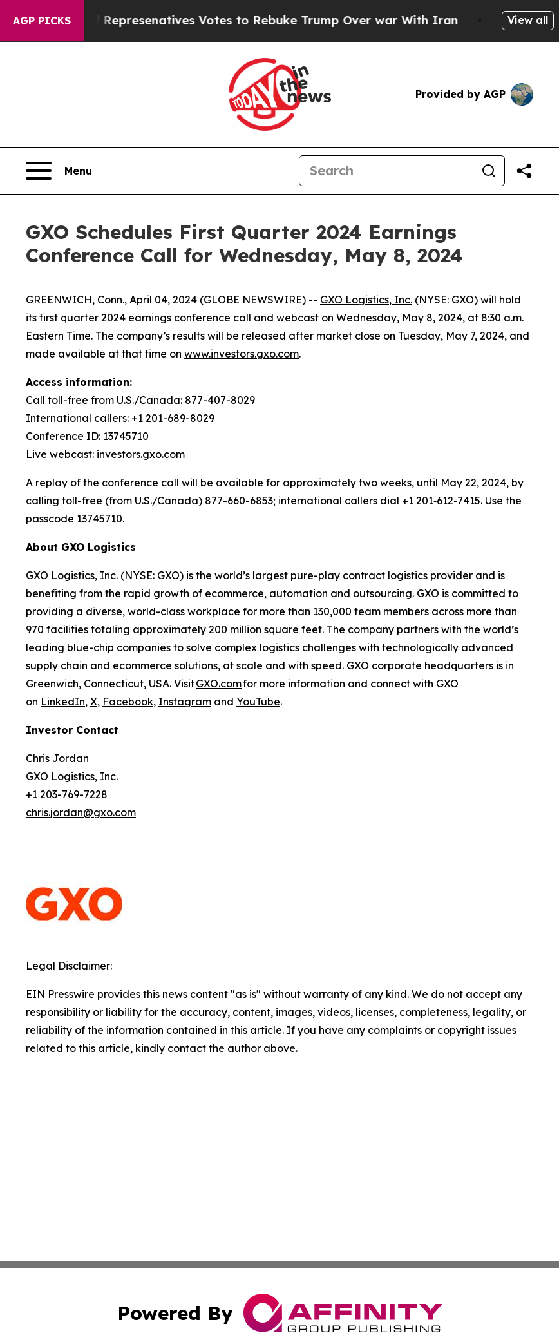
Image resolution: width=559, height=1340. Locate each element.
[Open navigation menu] (59, 171)
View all (527, 20)
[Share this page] (524, 171)
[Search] (386, 171)
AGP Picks (42, 20)
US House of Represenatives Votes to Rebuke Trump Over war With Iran (250, 20)
